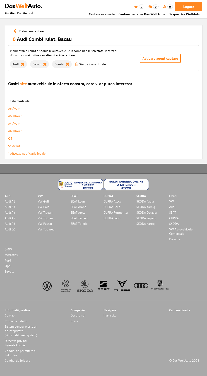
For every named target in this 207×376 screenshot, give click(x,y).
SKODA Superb (146, 218)
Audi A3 (10, 207)
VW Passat (45, 223)
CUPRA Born (112, 207)
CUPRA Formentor (116, 212)
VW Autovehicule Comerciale (181, 231)
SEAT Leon (78, 201)
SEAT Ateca (78, 212)
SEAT (172, 212)
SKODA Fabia (145, 201)
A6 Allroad (15, 116)
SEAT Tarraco (79, 218)
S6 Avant (14, 146)
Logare (188, 6)
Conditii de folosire (17, 360)
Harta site (110, 315)
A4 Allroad (15, 131)
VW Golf (43, 201)
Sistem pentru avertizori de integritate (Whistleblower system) (21, 330)
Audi (172, 207)
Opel (8, 266)
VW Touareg (46, 229)
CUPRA (174, 218)
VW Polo (44, 207)
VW (171, 201)
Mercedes (11, 254)
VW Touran (45, 218)
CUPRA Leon (112, 218)
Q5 (10, 138)
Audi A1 (10, 201)
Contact (10, 315)
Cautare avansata (102, 14)
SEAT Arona (78, 207)
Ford (8, 260)
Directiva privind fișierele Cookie (16, 343)
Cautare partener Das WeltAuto (141, 14)
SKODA (174, 223)
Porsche (174, 239)
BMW (8, 249)
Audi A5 (10, 218)
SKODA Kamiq (145, 207)
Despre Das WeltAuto (184, 14)
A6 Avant (14, 108)
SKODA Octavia (146, 212)
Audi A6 (10, 223)
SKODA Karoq (145, 223)
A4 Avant (14, 123)
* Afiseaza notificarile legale (27, 153)
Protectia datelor (16, 321)
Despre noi (78, 315)
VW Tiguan (45, 212)
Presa (74, 321)
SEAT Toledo (79, 223)
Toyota (9, 271)
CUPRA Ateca (112, 201)
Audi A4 (10, 212)
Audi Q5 (10, 229)
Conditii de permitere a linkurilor (20, 353)
